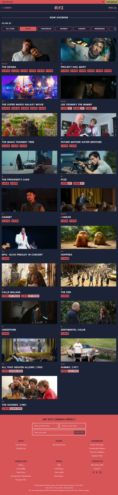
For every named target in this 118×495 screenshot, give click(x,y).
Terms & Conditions (97, 452)
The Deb (66, 292)
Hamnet (7, 217)
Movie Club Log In (97, 444)
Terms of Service (80, 490)
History (20, 465)
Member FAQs (97, 455)
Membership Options (97, 448)
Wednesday (100, 29)
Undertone (9, 330)
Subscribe (79, 432)
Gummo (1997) (70, 367)
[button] (115, 29)
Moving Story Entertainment (21, 476)
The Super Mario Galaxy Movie (22, 104)
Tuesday (82, 29)
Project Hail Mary (73, 67)
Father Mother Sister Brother (81, 142)
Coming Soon (21, 448)
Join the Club (7, 2)
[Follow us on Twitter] (97, 472)
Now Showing (21, 444)
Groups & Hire (20, 479)
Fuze (64, 180)
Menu (112, 8)
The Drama (9, 67)
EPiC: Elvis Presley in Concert (22, 255)
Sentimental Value (73, 330)
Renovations (58, 476)
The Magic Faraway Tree (18, 142)
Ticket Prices (20, 472)
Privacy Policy (59, 488)
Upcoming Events (59, 444)
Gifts (59, 465)
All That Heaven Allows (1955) (22, 367)
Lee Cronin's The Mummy (76, 104)
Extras (59, 461)
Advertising (59, 468)
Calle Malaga (11, 292)
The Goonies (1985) (14, 405)
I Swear (66, 217)
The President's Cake (15, 180)
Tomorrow (46, 29)
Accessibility (20, 468)
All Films (10, 29)
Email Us (97, 468)
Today (28, 29)
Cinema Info (21, 461)
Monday (64, 29)
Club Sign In (112, 2)
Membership (97, 441)
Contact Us (97, 461)
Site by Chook (68, 488)
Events (59, 441)
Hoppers (66, 255)
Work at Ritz (59, 472)
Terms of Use (50, 488)
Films (20, 441)
